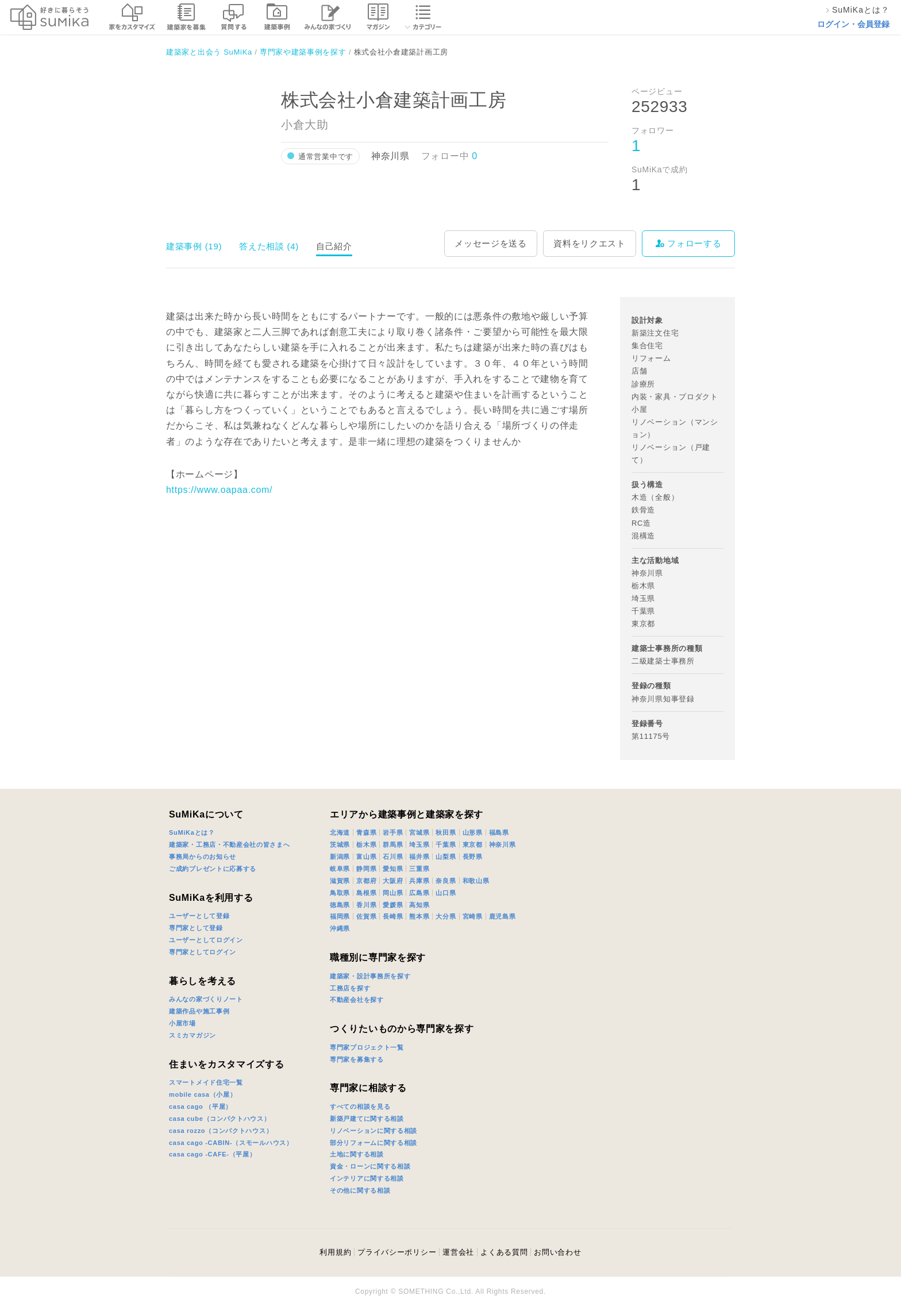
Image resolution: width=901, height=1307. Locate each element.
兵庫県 (419, 880)
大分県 (446, 916)
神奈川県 (502, 844)
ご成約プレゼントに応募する (212, 868)
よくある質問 (503, 1252)
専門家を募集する (357, 1059)
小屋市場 (182, 1023)
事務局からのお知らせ (202, 856)
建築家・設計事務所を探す (370, 976)
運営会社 (458, 1252)
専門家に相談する (368, 1088)
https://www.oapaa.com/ (219, 490)
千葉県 (446, 844)
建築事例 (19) (194, 246)
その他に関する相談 (360, 1190)
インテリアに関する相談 (367, 1178)
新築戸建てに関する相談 (367, 1118)
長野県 (473, 856)
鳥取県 (340, 892)
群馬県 (393, 844)
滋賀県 (340, 880)
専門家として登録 (196, 927)
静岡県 (366, 868)
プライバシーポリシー (396, 1252)
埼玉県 (419, 844)
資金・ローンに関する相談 (370, 1166)
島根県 (366, 892)
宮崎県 (473, 916)
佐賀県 (366, 916)
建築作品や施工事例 (199, 1011)
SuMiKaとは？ (192, 832)
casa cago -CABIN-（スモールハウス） (231, 1142)
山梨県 (446, 856)
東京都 (473, 844)
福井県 (419, 856)
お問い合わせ (557, 1252)
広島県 (419, 892)
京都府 (366, 880)
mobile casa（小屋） (202, 1094)
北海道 (340, 832)
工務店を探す (350, 988)
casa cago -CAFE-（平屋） (212, 1154)
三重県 (419, 868)
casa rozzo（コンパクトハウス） (220, 1130)
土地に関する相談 (357, 1154)
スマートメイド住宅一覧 (206, 1082)
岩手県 (393, 832)
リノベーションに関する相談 (373, 1130)
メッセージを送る (491, 243)
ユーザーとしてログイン (206, 939)
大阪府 (393, 880)
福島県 (499, 832)
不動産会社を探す (357, 999)
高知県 (419, 904)
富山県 (366, 856)
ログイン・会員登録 (853, 24)
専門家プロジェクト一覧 (367, 1047)
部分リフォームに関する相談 (373, 1142)
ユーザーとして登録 (199, 915)
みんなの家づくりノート (206, 999)
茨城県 (340, 844)
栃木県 (366, 844)
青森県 (366, 832)
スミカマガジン (192, 1035)
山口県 (446, 892)
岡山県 (393, 892)
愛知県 (393, 868)
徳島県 (340, 904)
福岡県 (340, 916)
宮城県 (419, 832)
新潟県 (340, 856)
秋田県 (446, 832)
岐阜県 (340, 868)
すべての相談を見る (360, 1106)
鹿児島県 (502, 916)
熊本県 (419, 916)
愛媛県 (393, 904)
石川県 (393, 856)
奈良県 (446, 880)
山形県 (473, 832)
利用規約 (335, 1252)
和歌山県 (476, 880)
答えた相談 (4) (269, 246)
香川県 (366, 904)
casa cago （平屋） (200, 1106)
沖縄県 (340, 928)
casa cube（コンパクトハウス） (220, 1118)
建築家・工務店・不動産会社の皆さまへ (229, 844)
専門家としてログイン (202, 952)
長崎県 (393, 916)
